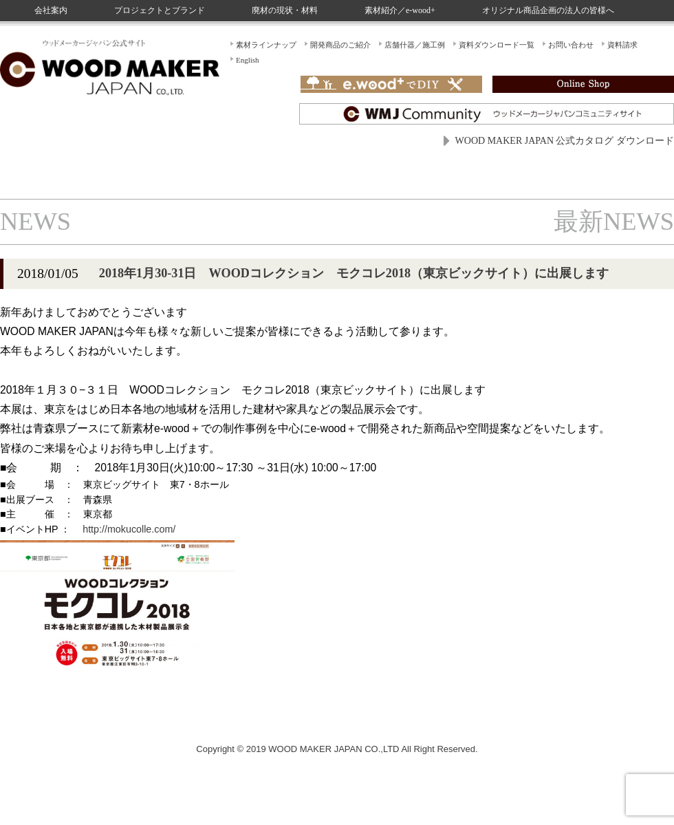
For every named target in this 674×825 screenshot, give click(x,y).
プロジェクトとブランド (159, 10)
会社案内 (50, 10)
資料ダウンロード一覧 (496, 45)
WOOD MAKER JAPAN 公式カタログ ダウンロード (564, 141)
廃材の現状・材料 (285, 10)
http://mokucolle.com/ (129, 529)
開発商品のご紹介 (340, 45)
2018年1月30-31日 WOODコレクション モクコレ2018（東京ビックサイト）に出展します (354, 273)
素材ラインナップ (266, 45)
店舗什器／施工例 (414, 45)
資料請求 (622, 45)
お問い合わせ (571, 45)
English (247, 60)
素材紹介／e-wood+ (400, 10)
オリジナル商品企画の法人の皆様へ (548, 10)
